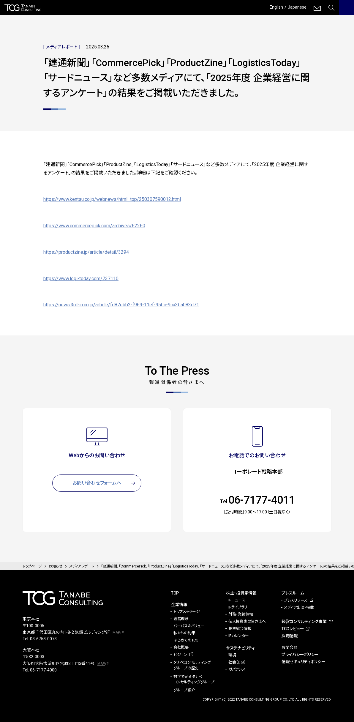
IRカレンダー (238, 635)
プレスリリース (295, 600)
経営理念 (181, 619)
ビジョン (180, 654)
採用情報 (290, 635)
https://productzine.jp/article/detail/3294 (86, 252)
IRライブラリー (239, 607)
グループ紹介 (184, 690)
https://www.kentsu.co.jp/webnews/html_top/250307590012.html (112, 199)
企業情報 (179, 604)
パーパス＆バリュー (189, 626)
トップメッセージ (186, 611)
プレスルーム (293, 593)
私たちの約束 (184, 633)
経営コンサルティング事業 (304, 621)
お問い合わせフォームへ (96, 483)
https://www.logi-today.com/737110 (80, 278)
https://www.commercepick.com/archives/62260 (94, 225)
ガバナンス (237, 669)
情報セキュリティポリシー (303, 661)
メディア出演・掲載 (299, 607)
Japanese (296, 7)
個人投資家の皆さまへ (247, 621)
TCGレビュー (293, 628)
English (273, 7)
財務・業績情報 (240, 614)
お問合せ (289, 647)
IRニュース (236, 600)
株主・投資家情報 (241, 593)
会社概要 (181, 647)
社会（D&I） (237, 662)
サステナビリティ (240, 648)
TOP (175, 593)
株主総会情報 (239, 628)
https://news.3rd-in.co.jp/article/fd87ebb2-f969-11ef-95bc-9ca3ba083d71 (121, 305)
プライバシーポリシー (300, 654)
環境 (232, 655)
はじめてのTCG (185, 640)
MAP (116, 632)
